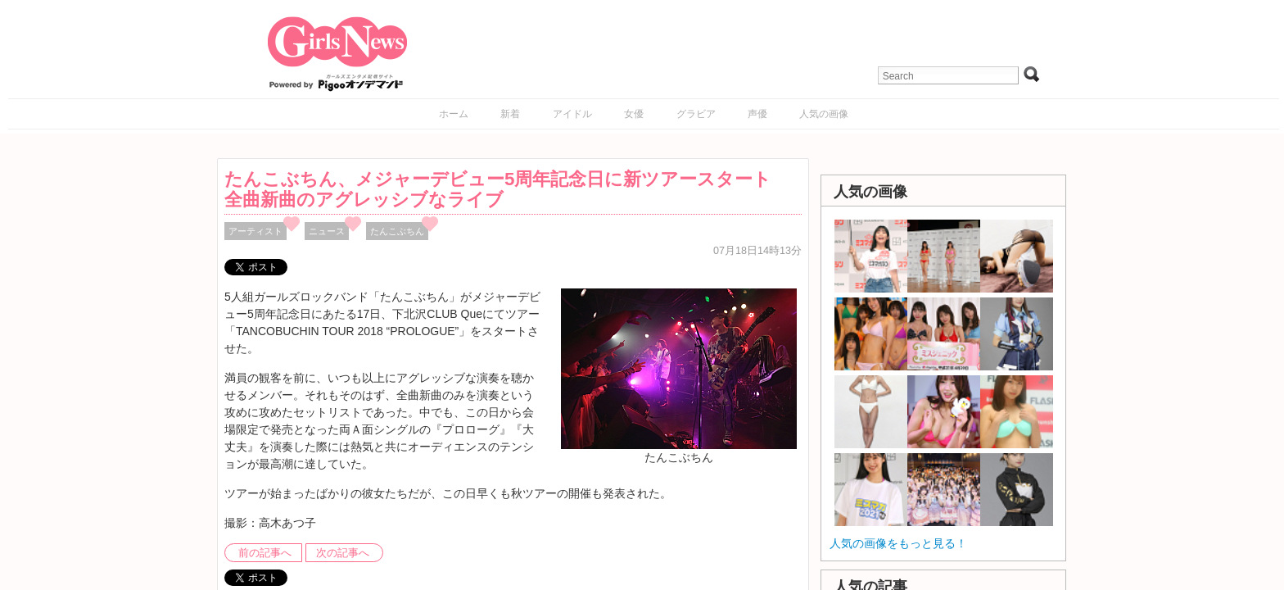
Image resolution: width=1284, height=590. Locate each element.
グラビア (696, 114)
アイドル (572, 114)
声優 (757, 114)
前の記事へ (265, 553)
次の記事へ (342, 553)
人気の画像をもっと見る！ (898, 543)
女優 (634, 114)
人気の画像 (823, 114)
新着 (510, 114)
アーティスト (255, 231)
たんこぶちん (397, 231)
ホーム (453, 114)
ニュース (327, 231)
